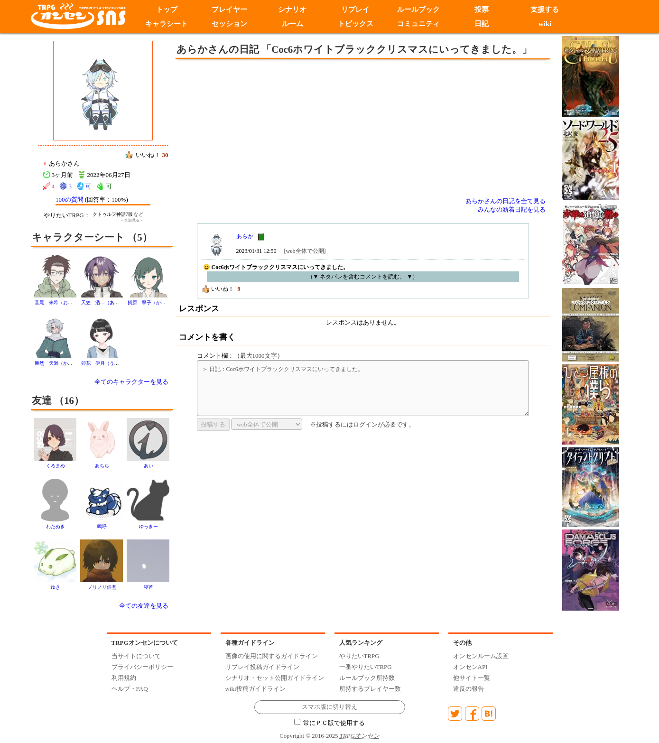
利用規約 (123, 677)
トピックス (355, 24)
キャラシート (166, 24)
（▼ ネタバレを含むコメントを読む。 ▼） (362, 276)
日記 (482, 24)
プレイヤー (229, 9)
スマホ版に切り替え (329, 707)
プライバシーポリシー (142, 666)
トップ (166, 9)
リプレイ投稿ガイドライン (262, 666)
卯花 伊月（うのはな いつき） (116, 363)
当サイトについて (136, 655)
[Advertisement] (284, 128)
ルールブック (419, 9)
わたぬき (55, 526)
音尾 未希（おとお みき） (65, 302)
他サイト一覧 (471, 677)
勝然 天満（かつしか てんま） (70, 363)
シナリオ (292, 9)
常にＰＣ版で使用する (329, 723)
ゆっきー (148, 526)
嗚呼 (102, 526)
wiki (545, 24)
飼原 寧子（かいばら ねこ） (161, 302)
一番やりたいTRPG (365, 666)
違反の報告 (468, 688)
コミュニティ (419, 24)
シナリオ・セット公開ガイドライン (274, 677)
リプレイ (356, 9)
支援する (545, 9)
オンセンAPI (470, 666)
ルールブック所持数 (367, 677)
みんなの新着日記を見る (512, 209)
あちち (102, 465)
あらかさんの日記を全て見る (505, 200)
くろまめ (55, 465)
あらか (244, 236)
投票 (482, 9)
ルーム (292, 24)
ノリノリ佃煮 (102, 587)
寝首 (148, 587)
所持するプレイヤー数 (370, 688)
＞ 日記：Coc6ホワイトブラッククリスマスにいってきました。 (363, 388)
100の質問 (70, 199)
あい (148, 465)
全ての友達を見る (143, 605)
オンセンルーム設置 (481, 655)
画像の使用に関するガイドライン (271, 655)
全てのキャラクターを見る (131, 381)
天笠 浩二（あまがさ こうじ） (116, 302)
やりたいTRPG (359, 655)
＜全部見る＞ (132, 220)
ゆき (55, 587)
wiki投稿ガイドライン (255, 688)
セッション (229, 24)
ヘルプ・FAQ (129, 688)
